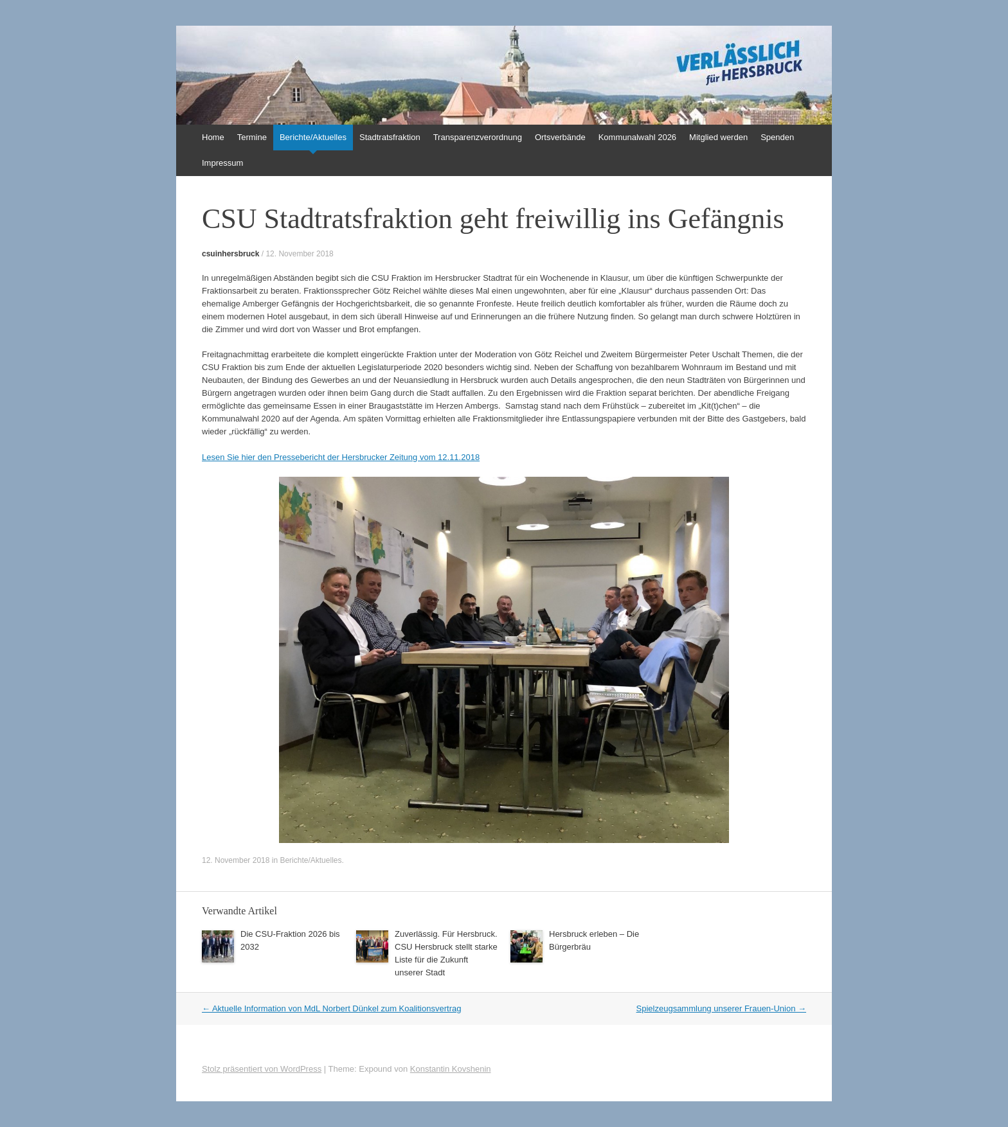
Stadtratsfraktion (389, 137)
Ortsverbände (560, 137)
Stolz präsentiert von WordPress (261, 1069)
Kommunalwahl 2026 (637, 137)
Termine (252, 137)
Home (213, 137)
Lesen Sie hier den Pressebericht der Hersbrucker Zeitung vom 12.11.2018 (341, 457)
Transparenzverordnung (477, 137)
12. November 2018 (299, 253)
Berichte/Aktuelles (313, 137)
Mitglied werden (718, 137)
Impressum (222, 163)
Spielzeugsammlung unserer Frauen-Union (721, 1008)
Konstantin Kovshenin (450, 1069)
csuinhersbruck (230, 253)
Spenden (777, 137)
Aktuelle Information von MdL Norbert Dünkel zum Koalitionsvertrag (331, 1008)
